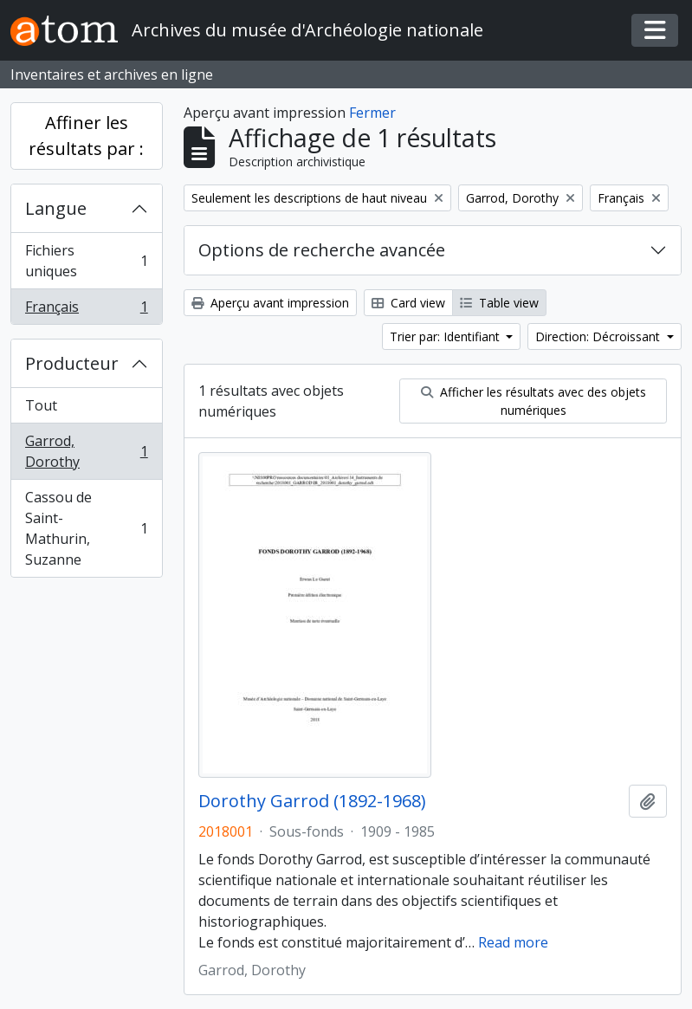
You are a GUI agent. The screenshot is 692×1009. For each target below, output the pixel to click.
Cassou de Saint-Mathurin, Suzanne (86, 528)
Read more (513, 942)
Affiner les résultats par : (86, 135)
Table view (499, 302)
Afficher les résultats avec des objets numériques (533, 401)
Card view (408, 302)
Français (86, 310)
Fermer (372, 112)
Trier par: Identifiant (446, 336)
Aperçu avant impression (270, 302)
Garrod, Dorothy (86, 451)
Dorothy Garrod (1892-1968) (312, 801)
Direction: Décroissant (599, 336)
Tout (41, 405)
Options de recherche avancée (321, 250)
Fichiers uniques (86, 261)
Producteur (72, 363)
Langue (56, 208)
